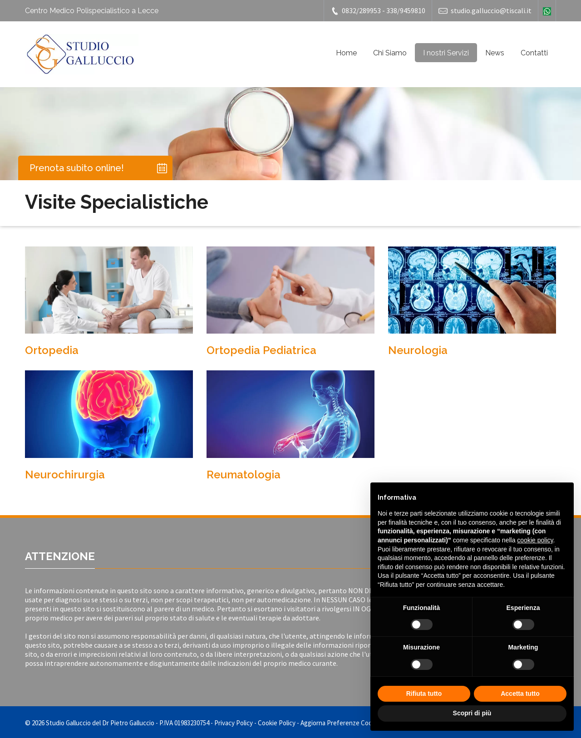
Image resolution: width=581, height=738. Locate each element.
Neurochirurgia (65, 474)
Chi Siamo (390, 53)
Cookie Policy (276, 722)
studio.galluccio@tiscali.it (485, 10)
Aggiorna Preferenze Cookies (342, 722)
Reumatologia (244, 474)
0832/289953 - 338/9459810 (377, 10)
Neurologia (418, 350)
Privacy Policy (233, 722)
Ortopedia (52, 350)
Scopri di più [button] (472, 713)
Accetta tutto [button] (520, 693)
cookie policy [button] (535, 540)
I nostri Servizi (446, 53)
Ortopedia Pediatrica (261, 350)
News (494, 53)
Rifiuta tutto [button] (424, 693)
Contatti (534, 53)
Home (346, 53)
